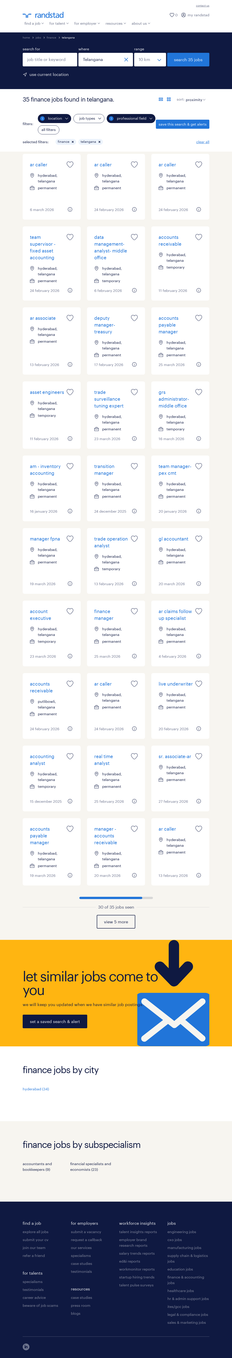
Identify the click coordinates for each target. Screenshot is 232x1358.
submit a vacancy (86, 1231)
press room (80, 1305)
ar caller (38, 164)
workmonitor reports (137, 1269)
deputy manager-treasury (104, 324)
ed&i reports (129, 1261)
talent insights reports (138, 1231)
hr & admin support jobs (188, 1298)
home (26, 37)
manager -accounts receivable (105, 835)
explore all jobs (35, 1231)
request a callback (86, 1239)
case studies (81, 1263)
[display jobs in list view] (161, 99)
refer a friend (34, 1255)
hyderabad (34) (36, 1089)
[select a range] (150, 59)
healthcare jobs (180, 1290)
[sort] (195, 96)
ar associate (43, 318)
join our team (34, 1247)
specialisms (33, 1281)
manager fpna (45, 538)
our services (81, 1247)
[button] (72, 142)
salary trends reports (137, 1253)
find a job (34, 23)
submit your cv (35, 1239)
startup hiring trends (137, 1277)
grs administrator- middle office (174, 398)
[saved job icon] (70, 164)
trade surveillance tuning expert (108, 398)
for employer (87, 23)
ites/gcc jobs (178, 1306)
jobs (38, 37)
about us (141, 23)
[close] (126, 59)
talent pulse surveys (136, 1285)
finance (51, 37)
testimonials (33, 1289)
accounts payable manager (169, 324)
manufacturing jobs (184, 1247)
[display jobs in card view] (169, 99)
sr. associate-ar (175, 756)
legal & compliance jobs (187, 1314)
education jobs (180, 1269)
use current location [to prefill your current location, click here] (49, 74)
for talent (59, 23)
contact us (202, 5)
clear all (202, 142)
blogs (75, 1313)
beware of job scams (40, 1305)
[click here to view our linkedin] (26, 1349)
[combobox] (50, 59)
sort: (181, 99)
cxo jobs (174, 1239)
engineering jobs (181, 1231)
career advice (34, 1297)
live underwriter (176, 683)
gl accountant (173, 538)
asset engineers (47, 392)
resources (116, 23)
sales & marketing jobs (186, 1322)
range (139, 49)
